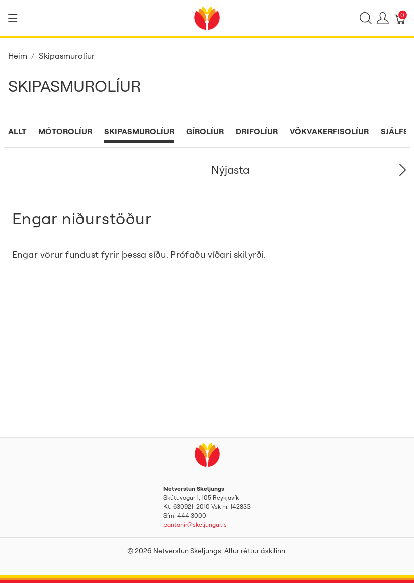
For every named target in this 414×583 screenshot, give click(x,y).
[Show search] (366, 18)
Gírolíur (205, 131)
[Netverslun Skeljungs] (207, 17)
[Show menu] (13, 18)
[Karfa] (400, 18)
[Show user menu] (383, 18)
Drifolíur (257, 131)
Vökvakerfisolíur (329, 131)
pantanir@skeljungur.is (195, 524)
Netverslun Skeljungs (187, 550)
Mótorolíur (65, 131)
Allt (17, 131)
